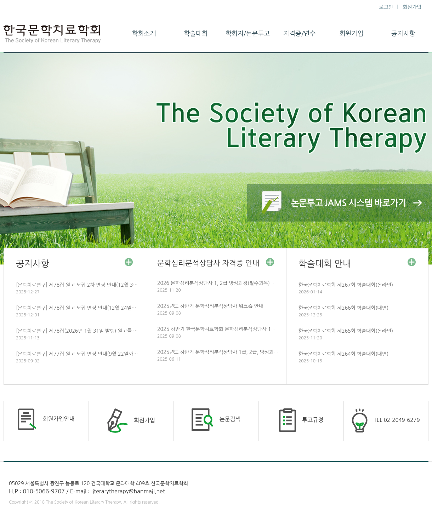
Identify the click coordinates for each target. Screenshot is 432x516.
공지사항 (403, 33)
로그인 (386, 7)
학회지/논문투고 (248, 33)
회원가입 (412, 7)
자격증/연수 (299, 33)
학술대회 (196, 33)
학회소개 (144, 33)
